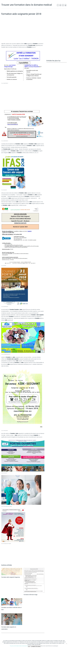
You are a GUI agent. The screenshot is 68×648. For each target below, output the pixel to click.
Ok (29, 646)
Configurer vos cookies (35, 646)
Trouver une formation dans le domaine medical (26, 5)
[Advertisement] (22, 32)
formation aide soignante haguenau (10, 577)
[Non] (66, 643)
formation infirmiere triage (30, 594)
